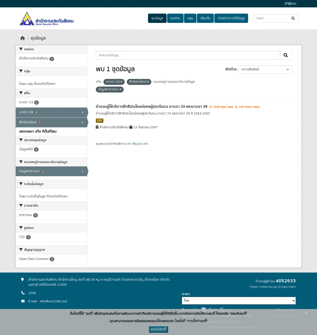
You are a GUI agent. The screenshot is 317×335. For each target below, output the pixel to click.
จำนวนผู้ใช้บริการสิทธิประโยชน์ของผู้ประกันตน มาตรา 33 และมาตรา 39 (152, 106)
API (129, 144)
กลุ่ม (190, 18)
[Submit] (293, 18)
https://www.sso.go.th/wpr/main (273, 286)
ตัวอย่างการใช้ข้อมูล (231, 18)
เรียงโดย (230, 69)
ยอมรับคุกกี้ (158, 329)
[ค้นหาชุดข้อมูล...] (275, 18)
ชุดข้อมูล (157, 18)
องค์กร (175, 18)
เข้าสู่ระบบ (290, 3)
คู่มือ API (142, 144)
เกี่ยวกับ (205, 18)
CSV (99, 121)
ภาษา (185, 294)
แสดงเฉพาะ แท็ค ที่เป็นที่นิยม (37, 131)
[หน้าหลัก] (22, 38)
